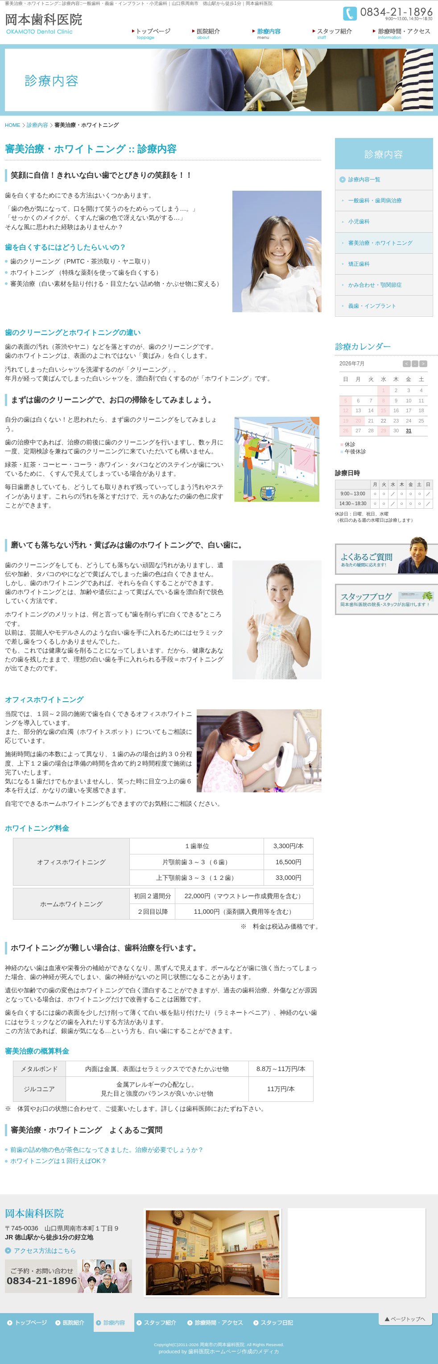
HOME (13, 125)
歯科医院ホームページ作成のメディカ (233, 1351)
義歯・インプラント (372, 306)
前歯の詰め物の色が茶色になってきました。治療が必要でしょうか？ (107, 1149)
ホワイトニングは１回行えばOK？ (58, 1160)
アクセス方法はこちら (45, 1250)
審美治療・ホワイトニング (31, 3)
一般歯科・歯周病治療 (375, 200)
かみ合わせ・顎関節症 (375, 285)
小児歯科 (359, 221)
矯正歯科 (359, 264)
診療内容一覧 (364, 179)
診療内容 (71, 3)
